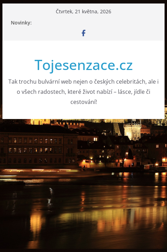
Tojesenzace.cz (84, 64)
